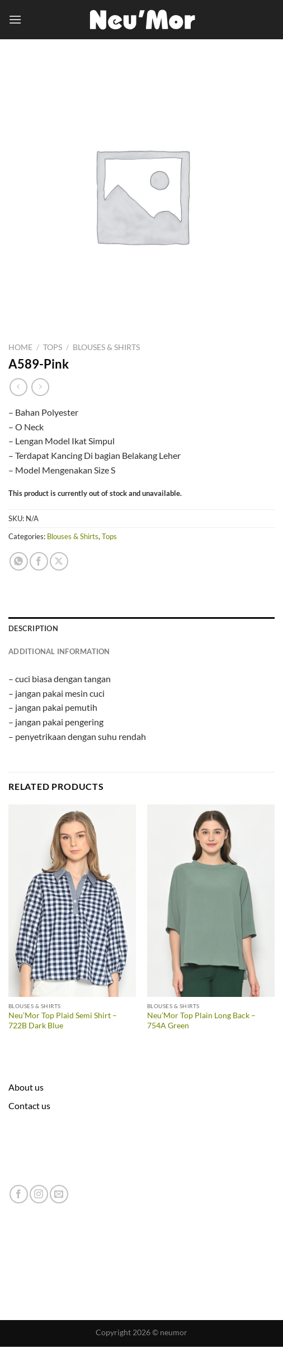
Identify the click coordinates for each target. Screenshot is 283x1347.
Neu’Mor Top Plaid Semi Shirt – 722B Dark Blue (62, 1020)
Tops (52, 347)
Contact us (29, 1105)
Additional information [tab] (59, 651)
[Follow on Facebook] (19, 1194)
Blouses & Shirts (106, 347)
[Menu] (15, 19)
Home (20, 347)
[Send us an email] (59, 1194)
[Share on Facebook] (39, 561)
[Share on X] (59, 561)
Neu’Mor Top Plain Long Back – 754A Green (201, 1020)
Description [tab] (33, 628)
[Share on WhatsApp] (19, 561)
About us (26, 1087)
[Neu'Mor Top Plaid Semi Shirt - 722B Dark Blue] (72, 900)
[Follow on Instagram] (39, 1194)
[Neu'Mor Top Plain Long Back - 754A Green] (211, 900)
